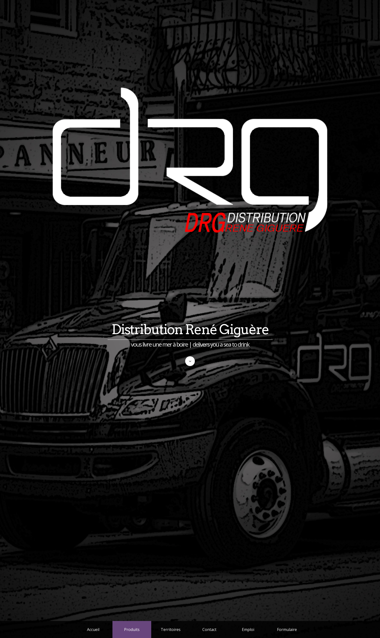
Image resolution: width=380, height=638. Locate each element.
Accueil (93, 629)
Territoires (171, 629)
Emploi (248, 629)
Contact (209, 629)
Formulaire (287, 629)
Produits (132, 629)
